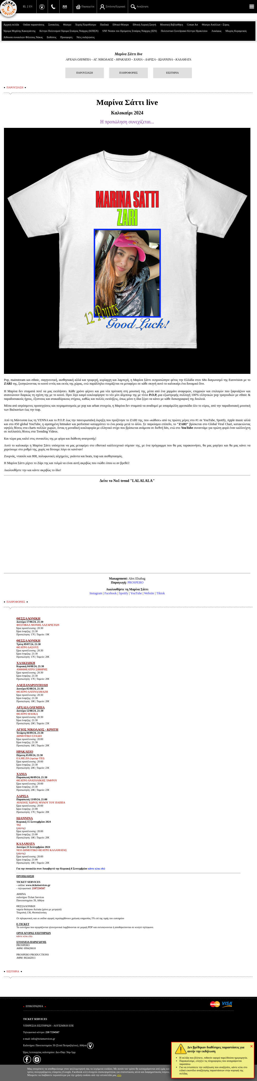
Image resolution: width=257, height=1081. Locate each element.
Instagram (96, 593)
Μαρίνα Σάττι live (128, 54)
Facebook (110, 593)
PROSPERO (136, 582)
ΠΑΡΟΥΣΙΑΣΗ (84, 72)
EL (24, 6)
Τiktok (160, 593)
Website (149, 593)
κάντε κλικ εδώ (96, 868)
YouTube (136, 593)
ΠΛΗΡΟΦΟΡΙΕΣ (128, 72)
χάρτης (21, 828)
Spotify (123, 593)
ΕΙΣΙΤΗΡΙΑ (172, 72)
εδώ (119, 1075)
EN (30, 6)
